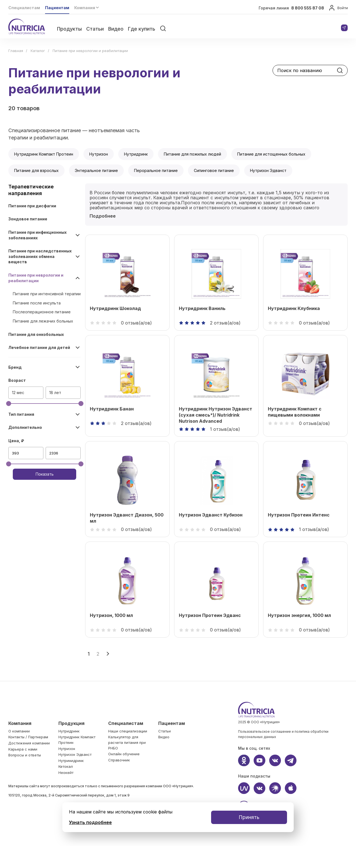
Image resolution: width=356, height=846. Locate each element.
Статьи (95, 29)
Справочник (119, 760)
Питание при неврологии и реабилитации (35, 278)
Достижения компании (29, 743)
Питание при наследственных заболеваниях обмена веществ (40, 256)
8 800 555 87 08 (307, 8)
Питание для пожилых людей (192, 154)
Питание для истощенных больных (271, 154)
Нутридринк (136, 154)
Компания (19, 723)
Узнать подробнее (90, 822)
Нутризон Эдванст (268, 170)
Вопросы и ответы (24, 755)
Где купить (141, 29)
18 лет (55, 392)
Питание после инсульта (37, 303)
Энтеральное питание (96, 170)
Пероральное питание (156, 170)
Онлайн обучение (124, 754)
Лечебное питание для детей (39, 347)
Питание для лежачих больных (43, 321)
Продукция (71, 723)
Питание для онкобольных (36, 334)
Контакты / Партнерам (28, 737)
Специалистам (24, 7)
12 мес (18, 392)
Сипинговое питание (214, 170)
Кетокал (65, 766)
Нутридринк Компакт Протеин (43, 154)
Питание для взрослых (36, 170)
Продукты (69, 29)
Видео (115, 29)
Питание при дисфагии (32, 205)
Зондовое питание (27, 219)
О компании (19, 731)
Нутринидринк (71, 760)
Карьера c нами (22, 749)
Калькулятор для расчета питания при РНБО (127, 742)
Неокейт (65, 772)
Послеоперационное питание (42, 311)
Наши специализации (127, 731)
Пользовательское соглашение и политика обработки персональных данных (283, 734)
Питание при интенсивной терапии (47, 293)
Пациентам (57, 7)
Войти (338, 8)
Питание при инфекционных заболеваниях (37, 235)
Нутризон (98, 154)
